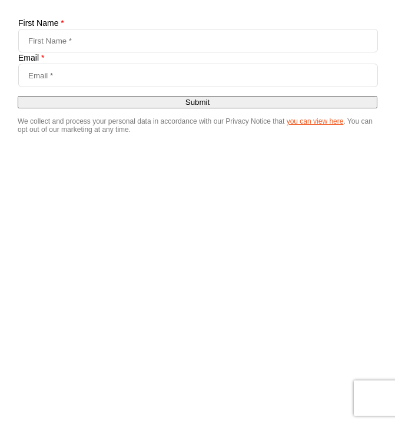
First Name (41, 23)
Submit (197, 102)
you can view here (315, 121)
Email (31, 57)
